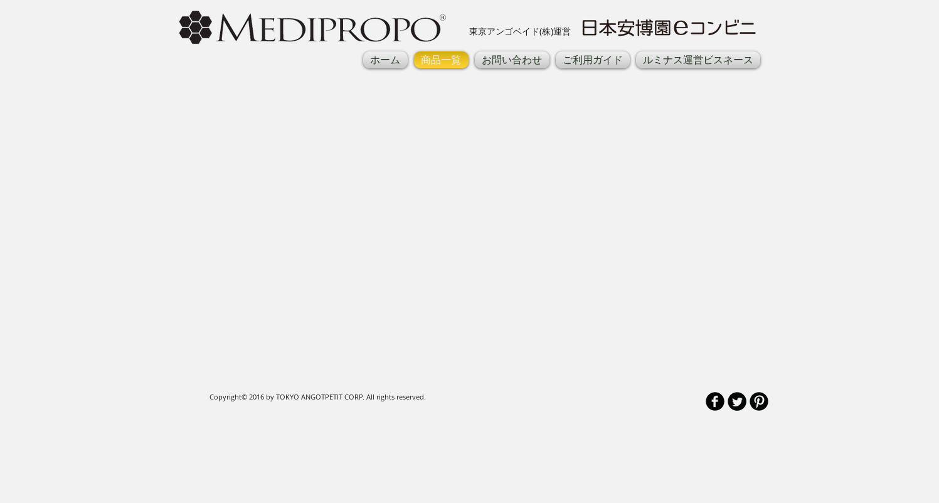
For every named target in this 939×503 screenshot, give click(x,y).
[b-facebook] (715, 401)
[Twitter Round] (737, 401)
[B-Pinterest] (759, 401)
